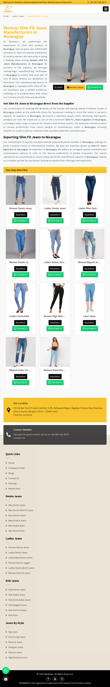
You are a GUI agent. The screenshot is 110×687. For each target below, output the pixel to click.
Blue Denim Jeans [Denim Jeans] (17, 515)
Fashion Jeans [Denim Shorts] (15, 652)
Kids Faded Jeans (16, 595)
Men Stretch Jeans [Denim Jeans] (17, 520)
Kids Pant (13, 615)
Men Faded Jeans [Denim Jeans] (16, 526)
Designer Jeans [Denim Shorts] (15, 647)
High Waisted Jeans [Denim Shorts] (17, 657)
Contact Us (19, 440)
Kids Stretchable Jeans (19, 600)
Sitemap (12, 483)
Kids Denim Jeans (17, 590)
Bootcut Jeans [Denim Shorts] (15, 642)
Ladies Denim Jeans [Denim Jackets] (18, 552)
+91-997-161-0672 (97, 2)
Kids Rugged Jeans (17, 605)
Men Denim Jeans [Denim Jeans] (16, 505)
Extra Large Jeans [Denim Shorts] (17, 637)
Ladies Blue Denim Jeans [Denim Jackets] (20, 558)
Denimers (49, 674)
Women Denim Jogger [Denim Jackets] (19, 563)
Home (6, 16)
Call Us (58, 87)
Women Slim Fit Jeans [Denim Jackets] (19, 573)
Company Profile (16, 468)
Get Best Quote (75, 87)
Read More (20, 214)
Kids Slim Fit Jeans (17, 610)
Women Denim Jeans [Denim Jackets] (18, 547)
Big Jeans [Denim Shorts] (13, 632)
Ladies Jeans (18, 16)
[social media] (48, 679)
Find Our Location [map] (22, 412)
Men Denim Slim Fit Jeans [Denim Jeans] (20, 510)
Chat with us (94, 87)
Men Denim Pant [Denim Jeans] (16, 531)
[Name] (106, 8)
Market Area (14, 489)
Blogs (11, 473)
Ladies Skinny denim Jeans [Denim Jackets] (21, 568)
